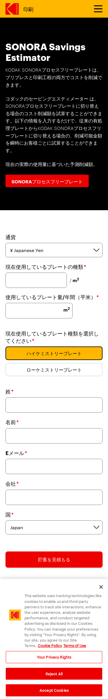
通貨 (10, 237)
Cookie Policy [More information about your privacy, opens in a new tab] (50, 648)
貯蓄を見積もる (54, 559)
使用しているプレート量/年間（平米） (52, 297)
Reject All (54, 676)
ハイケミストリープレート (54, 353)
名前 (12, 422)
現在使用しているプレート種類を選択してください (52, 337)
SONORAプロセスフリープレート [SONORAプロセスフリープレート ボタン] (47, 181)
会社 (12, 483)
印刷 (28, 9)
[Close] (101, 590)
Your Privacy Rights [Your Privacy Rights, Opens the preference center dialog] (54, 660)
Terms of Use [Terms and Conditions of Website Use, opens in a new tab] (74, 648)
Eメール (16, 452)
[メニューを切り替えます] (96, 9)
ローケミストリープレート (54, 369)
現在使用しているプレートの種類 (45, 266)
